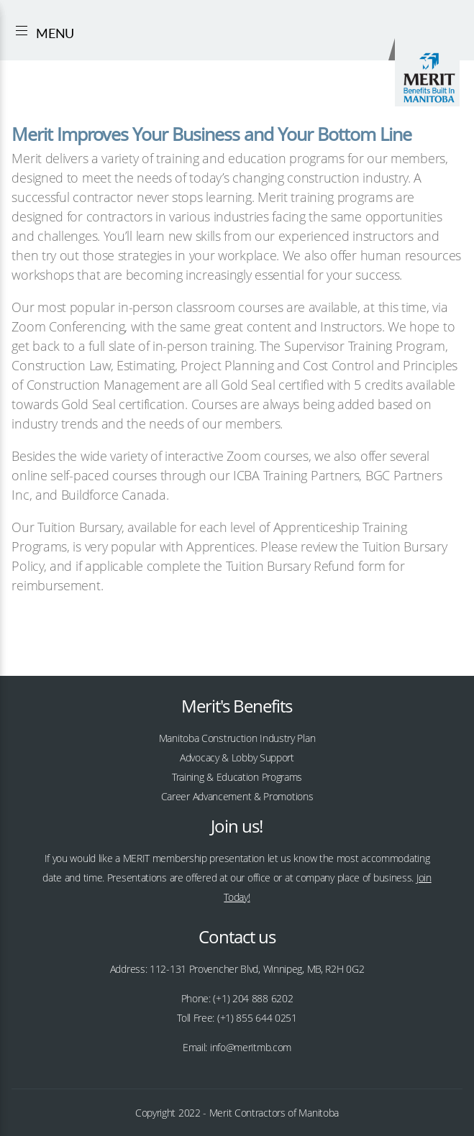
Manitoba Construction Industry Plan (237, 738)
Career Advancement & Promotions (237, 796)
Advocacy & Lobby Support (237, 757)
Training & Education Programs (237, 777)
